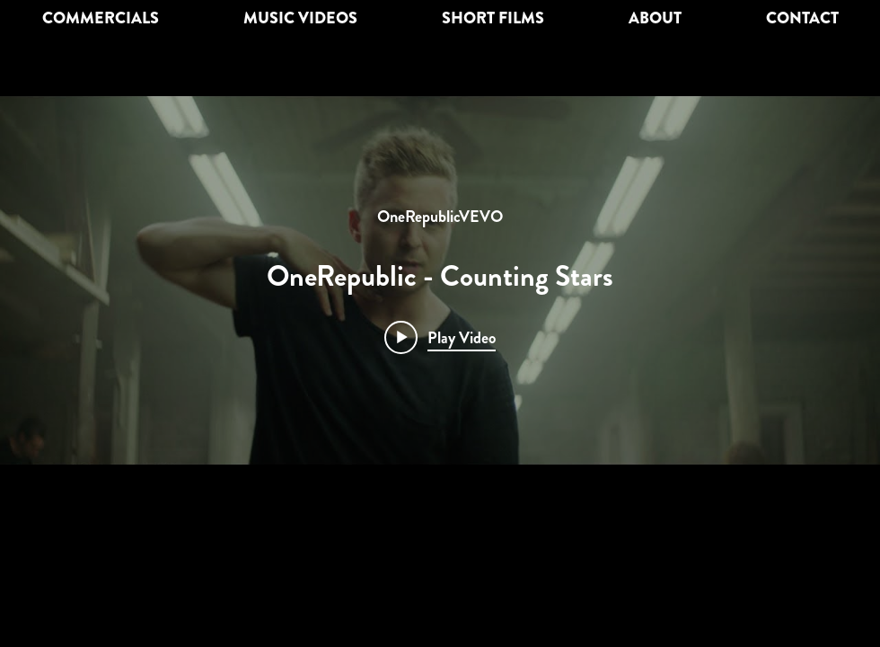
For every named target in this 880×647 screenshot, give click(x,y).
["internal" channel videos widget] (440, 280)
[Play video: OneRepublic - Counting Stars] (440, 337)
